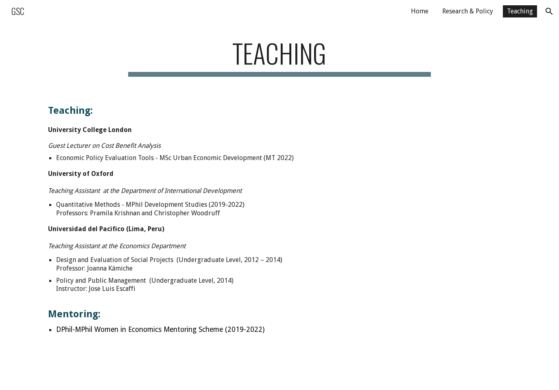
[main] (279, 57)
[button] (549, 11)
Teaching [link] (520, 11)
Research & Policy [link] (467, 11)
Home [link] (419, 11)
